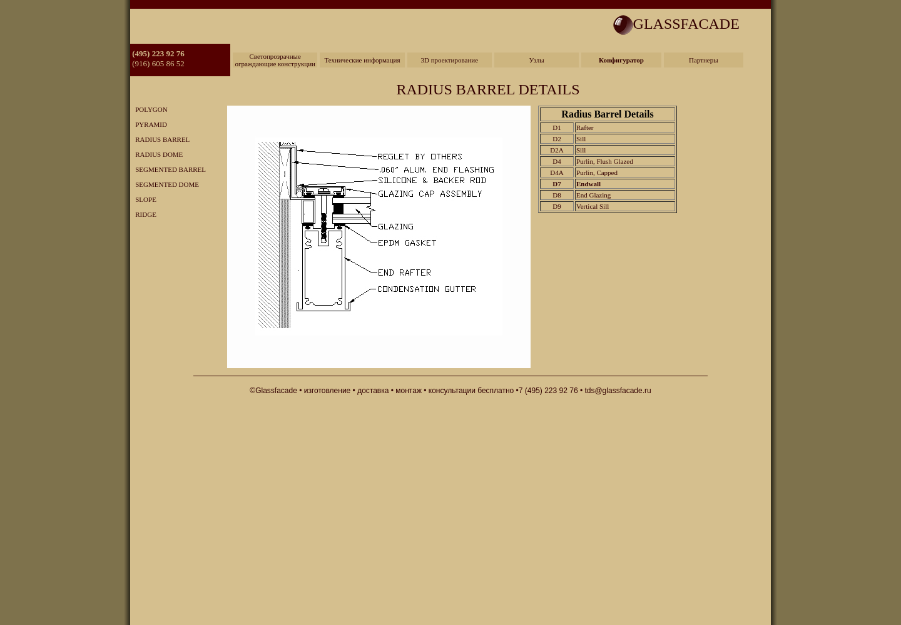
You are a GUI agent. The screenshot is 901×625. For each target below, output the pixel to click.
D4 (556, 161)
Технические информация (362, 60)
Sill (581, 138)
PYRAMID (148, 124)
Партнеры (703, 60)
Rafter (584, 127)
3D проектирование (449, 60)
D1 (556, 127)
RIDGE (143, 214)
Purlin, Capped (597, 172)
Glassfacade (276, 390)
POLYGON (149, 109)
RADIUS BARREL (160, 139)
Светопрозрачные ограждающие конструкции (275, 60)
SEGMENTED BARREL (168, 169)
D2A (556, 150)
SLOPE (143, 199)
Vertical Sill (592, 206)
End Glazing (593, 195)
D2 (556, 138)
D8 (556, 195)
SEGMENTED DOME (164, 184)
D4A (556, 172)
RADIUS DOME (156, 154)
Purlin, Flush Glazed (604, 161)
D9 (556, 206)
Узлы (536, 60)
